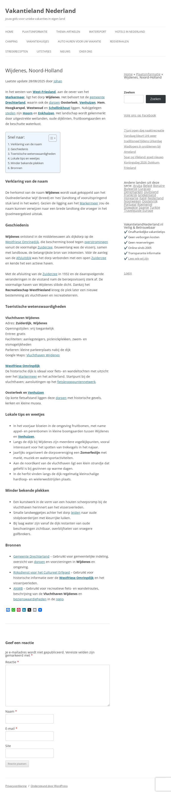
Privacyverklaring (16, 786)
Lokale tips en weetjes (25, 158)
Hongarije (131, 198)
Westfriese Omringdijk (22, 242)
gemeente (97, 97)
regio (59, 599)
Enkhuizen (46, 113)
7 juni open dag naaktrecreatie (144, 130)
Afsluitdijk (23, 258)
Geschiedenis (19, 149)
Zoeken (129, 92)
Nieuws (65, 51)
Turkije (155, 207)
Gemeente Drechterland (31, 556)
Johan (58, 81)
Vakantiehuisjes (37, 41)
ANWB (18, 588)
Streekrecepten (16, 51)
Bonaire (159, 185)
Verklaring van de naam (26, 144)
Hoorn (28, 113)
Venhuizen (87, 102)
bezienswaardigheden (30, 599)
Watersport (97, 32)
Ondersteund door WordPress (49, 786)
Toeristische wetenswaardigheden (33, 154)
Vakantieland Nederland (40, 11)
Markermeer (14, 97)
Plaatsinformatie (34, 32)
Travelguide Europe (138, 210)
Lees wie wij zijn (138, 258)
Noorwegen (132, 201)
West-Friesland (44, 92)
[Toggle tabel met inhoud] (50, 138)
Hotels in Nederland (130, 32)
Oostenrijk (149, 201)
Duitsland (151, 192)
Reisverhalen (119, 41)
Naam (11, 711)
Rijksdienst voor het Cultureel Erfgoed (41, 572)
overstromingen (96, 242)
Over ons (85, 51)
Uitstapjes (44, 51)
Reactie (12, 662)
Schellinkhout (59, 108)
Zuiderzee (45, 247)
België (147, 185)
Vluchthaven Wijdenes (43, 355)
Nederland (156, 198)
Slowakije (131, 207)
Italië (143, 198)
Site (8, 746)
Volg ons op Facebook (140, 115)
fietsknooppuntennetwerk (76, 382)
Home (9, 32)
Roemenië (144, 204)
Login (128, 273)
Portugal (130, 204)
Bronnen (16, 168)
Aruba (137, 185)
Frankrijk (130, 195)
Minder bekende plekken (27, 163)
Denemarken (133, 192)
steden (10, 113)
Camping (11, 41)
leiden (75, 512)
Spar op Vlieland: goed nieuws (143, 157)
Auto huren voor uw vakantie (79, 41)
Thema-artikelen (68, 32)
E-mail (11, 728)
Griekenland (147, 195)
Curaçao (144, 189)
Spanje (144, 207)
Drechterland (15, 102)
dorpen (54, 102)
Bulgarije (130, 189)
